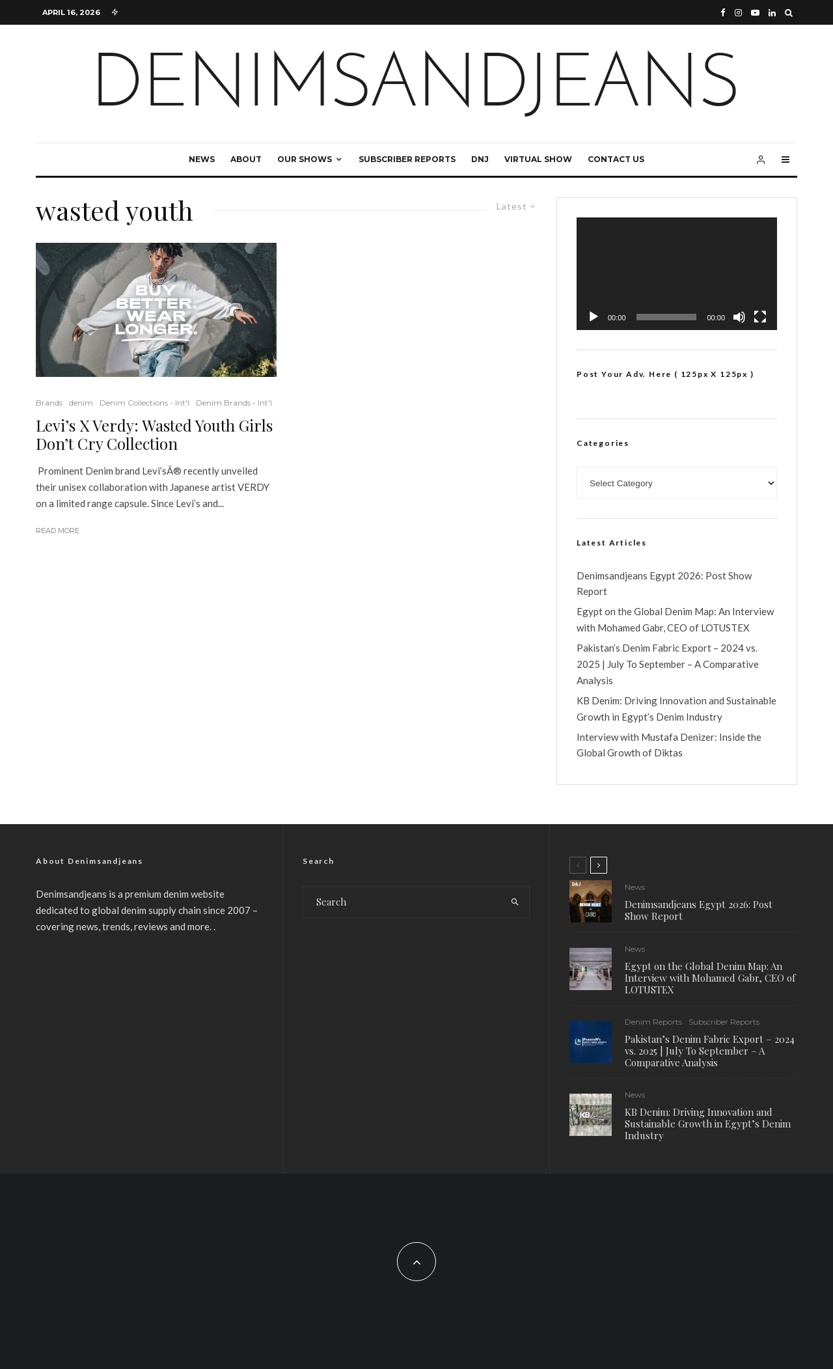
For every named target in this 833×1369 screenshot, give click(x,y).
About (246, 159)
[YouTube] (755, 12)
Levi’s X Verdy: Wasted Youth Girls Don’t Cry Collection (154, 435)
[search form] (402, 902)
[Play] (593, 317)
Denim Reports (653, 1022)
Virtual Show (538, 159)
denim (81, 403)
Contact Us (616, 159)
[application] (677, 273)
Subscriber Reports (407, 159)
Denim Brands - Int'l (234, 403)
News (202, 159)
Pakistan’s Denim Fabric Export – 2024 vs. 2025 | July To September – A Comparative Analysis (668, 664)
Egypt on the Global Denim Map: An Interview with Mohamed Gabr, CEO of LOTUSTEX (710, 977)
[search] (515, 902)
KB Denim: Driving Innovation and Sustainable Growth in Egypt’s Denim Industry (708, 1126)
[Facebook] (723, 12)
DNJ (480, 159)
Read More (57, 530)
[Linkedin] (772, 12)
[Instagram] (738, 12)
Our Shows (304, 159)
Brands (49, 403)
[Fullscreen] (760, 317)
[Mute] (739, 317)
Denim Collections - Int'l (144, 403)
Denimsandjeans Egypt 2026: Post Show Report (698, 910)
